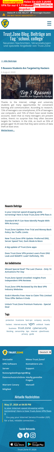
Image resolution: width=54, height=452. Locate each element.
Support (30, 368)
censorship (19, 331)
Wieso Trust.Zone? (35, 359)
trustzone (20, 320)
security (46, 320)
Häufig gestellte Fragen (34, 378)
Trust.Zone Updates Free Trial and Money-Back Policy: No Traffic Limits (28, 231)
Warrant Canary (10, 384)
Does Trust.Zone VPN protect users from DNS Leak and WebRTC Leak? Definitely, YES (27, 254)
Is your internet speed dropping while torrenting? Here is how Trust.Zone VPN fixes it (28, 213)
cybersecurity (40, 328)
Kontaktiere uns (34, 363)
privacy (25, 334)
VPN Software (9, 363)
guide (32, 334)
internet (34, 331)
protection (10, 320)
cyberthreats (44, 331)
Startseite (7, 359)
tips (27, 331)
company (37, 320)
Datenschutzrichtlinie (13, 377)
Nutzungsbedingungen (14, 372)
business (12, 328)
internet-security (20, 324)
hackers (9, 324)
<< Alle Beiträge (9, 61)
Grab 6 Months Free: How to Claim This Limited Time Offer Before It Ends (28, 297)
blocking (10, 331)
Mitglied (6, 389)
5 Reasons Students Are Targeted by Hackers (25, 68)
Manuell (30, 384)
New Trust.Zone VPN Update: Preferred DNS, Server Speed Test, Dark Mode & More (27, 239)
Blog (28, 372)
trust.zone (24, 328)
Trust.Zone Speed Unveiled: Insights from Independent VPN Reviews (25, 279)
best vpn (29, 320)
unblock (39, 324)
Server (5, 368)
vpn (32, 323)
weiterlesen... (8, 130)
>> (36, 7)
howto (47, 324)
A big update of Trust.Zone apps (21, 247)
